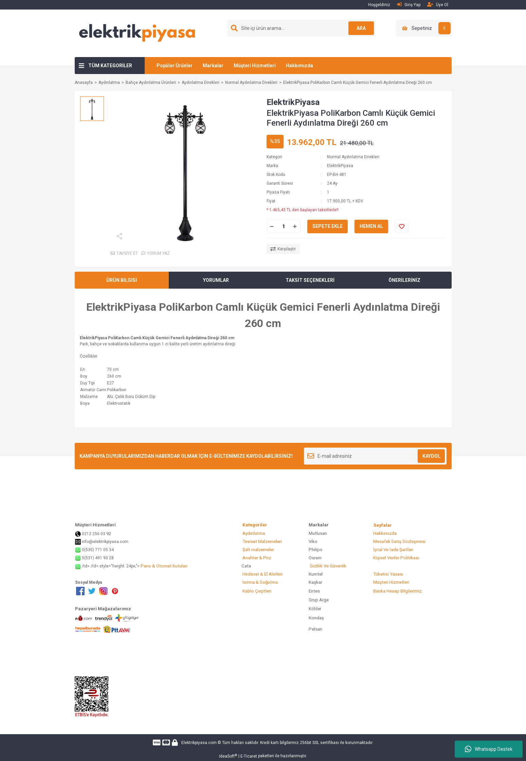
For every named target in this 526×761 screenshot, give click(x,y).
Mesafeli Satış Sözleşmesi (398, 541)
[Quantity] (283, 226)
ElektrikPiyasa (293, 102)
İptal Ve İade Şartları (392, 549)
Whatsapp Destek (488, 749)
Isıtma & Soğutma (259, 582)
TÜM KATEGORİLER (110, 65)
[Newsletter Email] (375, 456)
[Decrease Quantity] (272, 226)
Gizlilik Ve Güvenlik (327, 565)
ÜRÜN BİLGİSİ (121, 280)
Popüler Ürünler (175, 65)
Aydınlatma (253, 533)
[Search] (302, 28)
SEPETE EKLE (327, 226)
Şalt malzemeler (257, 549)
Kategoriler (264, 524)
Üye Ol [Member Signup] (437, 4)
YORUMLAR (216, 280)
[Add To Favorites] (402, 226)
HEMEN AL (371, 226)
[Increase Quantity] (295, 226)
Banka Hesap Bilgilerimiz (397, 591)
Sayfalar (383, 525)
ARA (360, 28)
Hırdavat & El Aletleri (262, 574)
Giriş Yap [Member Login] (408, 4)
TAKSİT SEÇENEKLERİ (310, 280)
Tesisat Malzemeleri (261, 541)
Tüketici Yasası (387, 574)
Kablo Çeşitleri (256, 591)
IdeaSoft (228, 756)
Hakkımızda (299, 65)
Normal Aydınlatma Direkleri (353, 157)
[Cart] (424, 28)
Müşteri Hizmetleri (255, 65)
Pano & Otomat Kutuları (163, 565)
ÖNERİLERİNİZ (404, 280)
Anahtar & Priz (256, 557)
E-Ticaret (248, 756)
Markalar (213, 65)
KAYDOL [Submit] (431, 456)
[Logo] (137, 33)
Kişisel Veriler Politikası (395, 557)
